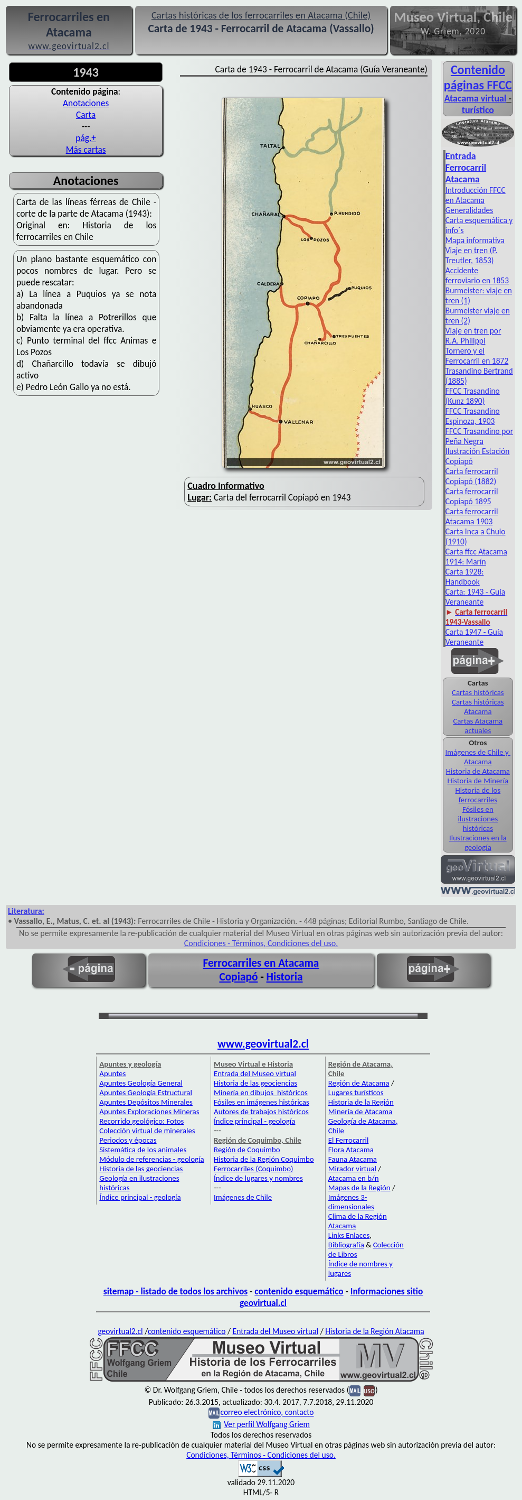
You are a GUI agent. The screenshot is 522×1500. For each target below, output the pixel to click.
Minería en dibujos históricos (261, 1092)
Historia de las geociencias (141, 1168)
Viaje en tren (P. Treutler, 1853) (471, 255)
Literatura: (26, 911)
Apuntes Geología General (141, 1083)
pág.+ (85, 138)
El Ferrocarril (348, 1140)
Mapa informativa (475, 240)
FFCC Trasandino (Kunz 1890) (472, 396)
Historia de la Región (361, 1102)
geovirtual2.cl (120, 1331)
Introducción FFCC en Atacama (475, 195)
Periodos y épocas (127, 1140)
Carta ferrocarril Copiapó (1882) (471, 476)
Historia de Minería (477, 780)
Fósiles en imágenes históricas (261, 1102)
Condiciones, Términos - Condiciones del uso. (261, 1455)
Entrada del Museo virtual (255, 1073)
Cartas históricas (478, 692)
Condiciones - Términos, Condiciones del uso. (261, 943)
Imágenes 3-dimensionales (351, 1201)
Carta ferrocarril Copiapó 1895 (471, 496)
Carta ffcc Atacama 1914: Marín (476, 557)
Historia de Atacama (478, 771)
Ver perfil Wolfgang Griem (261, 1424)
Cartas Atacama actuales (477, 725)
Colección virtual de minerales (147, 1130)
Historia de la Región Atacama (374, 1331)
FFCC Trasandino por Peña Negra (479, 436)
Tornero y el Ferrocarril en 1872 (477, 356)
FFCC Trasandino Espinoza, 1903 (472, 416)
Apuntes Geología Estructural (145, 1092)
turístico (478, 110)
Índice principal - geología (140, 1197)
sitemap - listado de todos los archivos (175, 1291)
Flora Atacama (351, 1149)
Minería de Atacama (360, 1111)
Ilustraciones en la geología (478, 842)
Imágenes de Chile (243, 1197)
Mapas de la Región (359, 1187)
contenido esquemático (298, 1291)
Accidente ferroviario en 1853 (477, 275)
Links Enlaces (348, 1235)
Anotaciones (86, 103)
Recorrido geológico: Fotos (141, 1121)
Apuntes (112, 1073)
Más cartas (86, 149)
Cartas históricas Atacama (478, 706)
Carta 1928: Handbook (464, 577)
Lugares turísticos (356, 1092)
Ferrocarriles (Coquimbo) (253, 1168)
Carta (86, 115)
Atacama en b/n (353, 1178)
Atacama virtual (475, 98)
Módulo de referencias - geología (151, 1159)
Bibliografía (346, 1244)
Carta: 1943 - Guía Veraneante (475, 597)
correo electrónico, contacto (267, 1413)
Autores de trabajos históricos (261, 1111)
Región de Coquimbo (247, 1149)
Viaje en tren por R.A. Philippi (473, 336)
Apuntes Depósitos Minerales (146, 1102)
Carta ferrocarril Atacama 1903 (471, 516)
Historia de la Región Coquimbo (264, 1159)
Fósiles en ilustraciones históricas (478, 818)
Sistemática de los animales (142, 1149)
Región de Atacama (359, 1083)
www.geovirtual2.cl (263, 1044)
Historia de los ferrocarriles (477, 794)
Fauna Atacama (352, 1159)
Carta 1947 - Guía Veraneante (474, 637)
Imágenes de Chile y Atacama (477, 756)
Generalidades (469, 210)
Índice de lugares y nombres (258, 1178)
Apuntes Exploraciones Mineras (149, 1111)
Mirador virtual (352, 1168)
